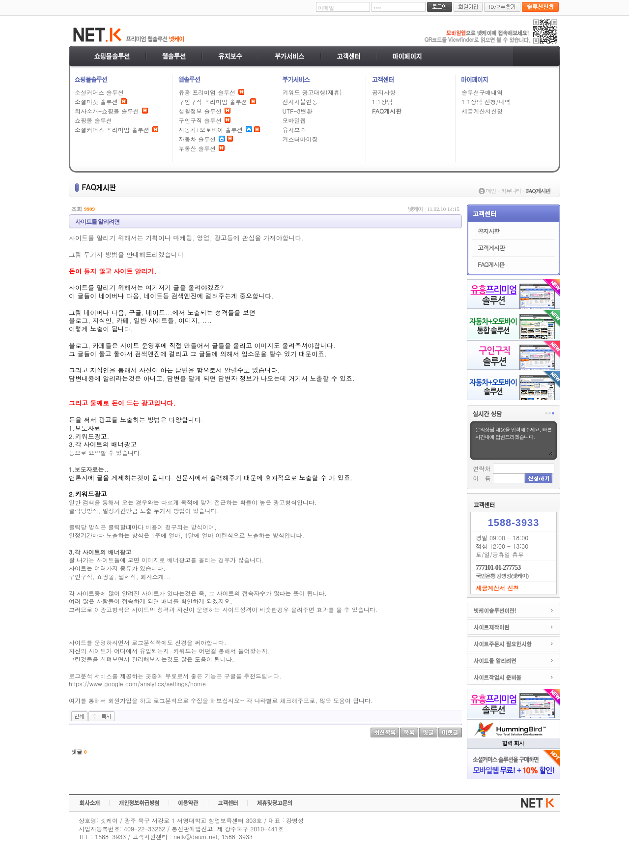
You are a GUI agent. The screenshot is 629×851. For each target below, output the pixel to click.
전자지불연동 (299, 101)
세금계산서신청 (482, 111)
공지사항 (384, 92)
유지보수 (294, 129)
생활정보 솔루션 (200, 111)
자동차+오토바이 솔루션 (210, 129)
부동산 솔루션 (197, 148)
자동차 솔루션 (197, 139)
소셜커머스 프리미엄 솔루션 (112, 129)
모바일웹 (294, 120)
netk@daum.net (195, 836)
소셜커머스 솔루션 (99, 92)
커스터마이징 (299, 139)
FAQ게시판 (386, 111)
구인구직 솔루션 (200, 120)
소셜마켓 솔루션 (96, 101)
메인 (491, 191)
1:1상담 (382, 101)
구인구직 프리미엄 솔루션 (212, 101)
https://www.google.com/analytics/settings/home (137, 683)
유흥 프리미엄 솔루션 (206, 92)
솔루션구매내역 (482, 92)
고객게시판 (491, 247)
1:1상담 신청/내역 (485, 101)
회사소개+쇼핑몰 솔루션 (107, 111)
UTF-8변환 (297, 111)
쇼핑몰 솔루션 (93, 120)
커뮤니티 (511, 191)
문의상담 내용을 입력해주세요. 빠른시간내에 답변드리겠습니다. (513, 440)
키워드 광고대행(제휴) (312, 92)
